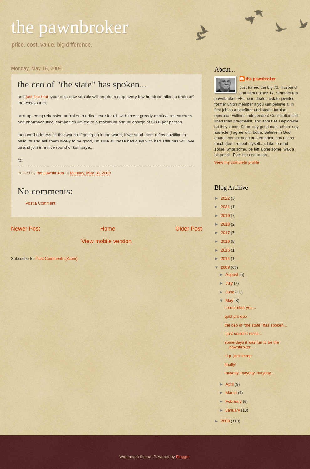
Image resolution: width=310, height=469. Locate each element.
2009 (226, 267)
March (231, 392)
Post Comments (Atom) (57, 258)
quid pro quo (236, 316)
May (229, 300)
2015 (226, 250)
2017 (226, 232)
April (230, 384)
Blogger (183, 456)
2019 (226, 215)
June (230, 292)
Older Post (188, 229)
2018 (226, 224)
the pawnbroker (69, 27)
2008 (226, 421)
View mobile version (106, 241)
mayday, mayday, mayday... (249, 373)
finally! (230, 364)
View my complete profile (236, 162)
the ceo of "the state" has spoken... (256, 325)
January (233, 410)
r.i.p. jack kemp (238, 355)
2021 (226, 206)
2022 (226, 198)
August (232, 274)
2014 (226, 258)
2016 (226, 241)
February (234, 401)
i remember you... (240, 307)
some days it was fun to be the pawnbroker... (252, 344)
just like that (37, 96)
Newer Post (25, 229)
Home (107, 229)
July (229, 283)
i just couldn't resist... (243, 333)
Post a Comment (40, 203)
